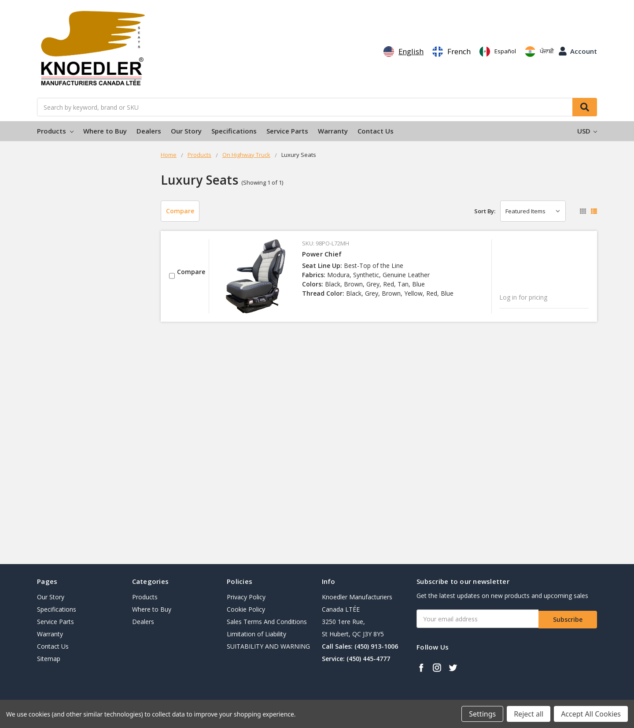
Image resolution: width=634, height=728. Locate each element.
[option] (451, 51)
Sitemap (48, 658)
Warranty (333, 130)
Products (55, 130)
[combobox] (403, 51)
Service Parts (287, 130)
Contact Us (376, 130)
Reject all (528, 714)
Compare (180, 211)
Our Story (186, 130)
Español (497, 51)
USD (587, 130)
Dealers (148, 130)
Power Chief (322, 253)
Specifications (234, 130)
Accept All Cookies (591, 714)
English (403, 51)
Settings (482, 714)
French (451, 51)
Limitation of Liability (256, 634)
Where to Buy (105, 130)
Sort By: (484, 211)
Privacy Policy (246, 597)
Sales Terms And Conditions (267, 621)
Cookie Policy (246, 609)
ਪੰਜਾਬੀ (539, 51)
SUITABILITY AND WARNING (268, 646)
